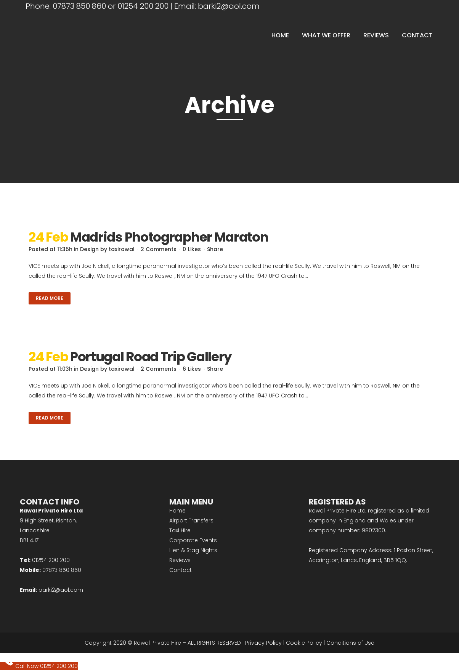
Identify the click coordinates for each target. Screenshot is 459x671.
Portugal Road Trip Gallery (150, 357)
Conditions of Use (350, 643)
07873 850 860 (79, 6)
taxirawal (122, 249)
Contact (180, 570)
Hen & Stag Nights (193, 550)
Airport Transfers (191, 520)
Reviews (180, 560)
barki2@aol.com (229, 6)
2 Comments (159, 249)
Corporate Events (193, 540)
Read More (49, 298)
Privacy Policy (263, 643)
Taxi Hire (180, 530)
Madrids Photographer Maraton (169, 237)
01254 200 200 (143, 6)
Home (177, 510)
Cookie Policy (304, 643)
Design (89, 249)
